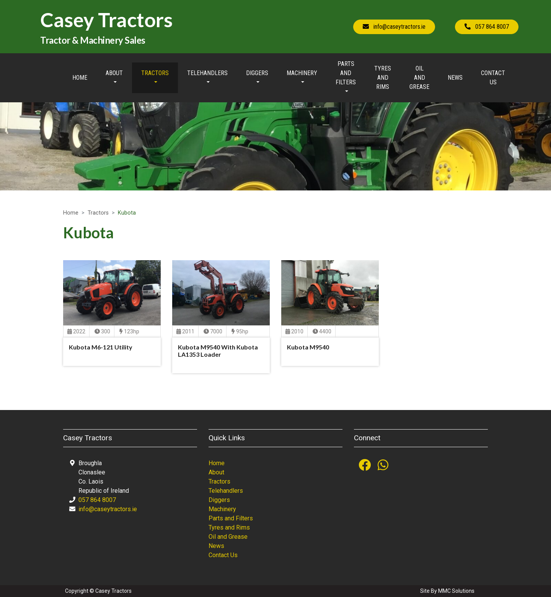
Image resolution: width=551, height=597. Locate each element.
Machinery (222, 509)
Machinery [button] (302, 73)
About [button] (114, 73)
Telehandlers (226, 490)
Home (79, 77)
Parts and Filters (231, 518)
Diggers (219, 500)
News (455, 77)
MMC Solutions (456, 591)
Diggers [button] (257, 73)
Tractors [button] (155, 73)
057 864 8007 (97, 500)
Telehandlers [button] (207, 73)
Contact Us (493, 77)
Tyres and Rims (382, 77)
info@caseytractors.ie (107, 509)
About (216, 472)
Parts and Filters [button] (346, 73)
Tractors (98, 213)
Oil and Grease (419, 77)
